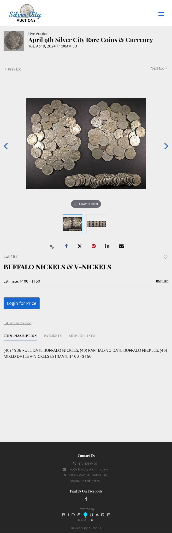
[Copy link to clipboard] (52, 246)
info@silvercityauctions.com (88, 469)
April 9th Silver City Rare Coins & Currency (90, 39)
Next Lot (159, 68)
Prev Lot (13, 69)
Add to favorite (165, 257)
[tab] (20, 337)
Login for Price (21, 303)
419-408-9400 (87, 463)
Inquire (162, 280)
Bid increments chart (17, 323)
